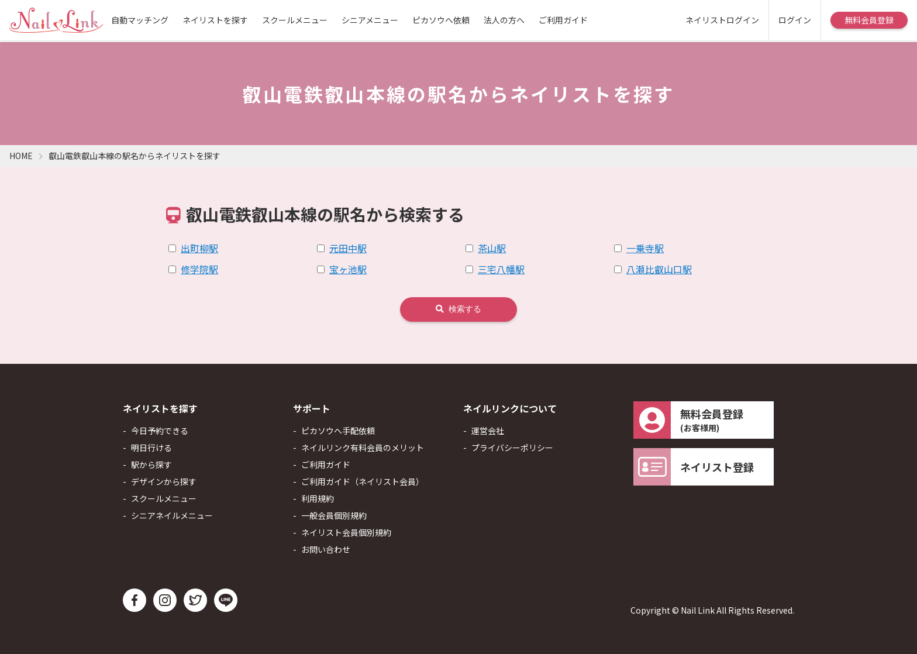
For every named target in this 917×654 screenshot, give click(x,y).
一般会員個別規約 (334, 515)
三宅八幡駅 (501, 269)
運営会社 (487, 430)
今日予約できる (159, 430)
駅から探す (151, 464)
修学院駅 (199, 269)
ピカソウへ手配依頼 (338, 430)
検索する (458, 309)
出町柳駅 (199, 248)
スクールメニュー (295, 20)
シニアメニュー (370, 20)
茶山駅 (492, 248)
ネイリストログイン (722, 20)
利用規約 (317, 498)
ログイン (794, 20)
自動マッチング (139, 20)
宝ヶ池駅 (348, 269)
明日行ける (151, 447)
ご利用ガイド (563, 20)
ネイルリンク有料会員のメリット (362, 447)
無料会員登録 (869, 20)
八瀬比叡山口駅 (659, 269)
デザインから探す (163, 481)
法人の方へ (504, 20)
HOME (21, 155)
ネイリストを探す (215, 20)
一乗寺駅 (645, 248)
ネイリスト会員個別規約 (346, 532)
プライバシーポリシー (512, 447)
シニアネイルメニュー (172, 515)
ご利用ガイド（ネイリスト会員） (362, 481)
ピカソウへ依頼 (441, 20)
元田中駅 (348, 248)
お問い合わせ (325, 549)
